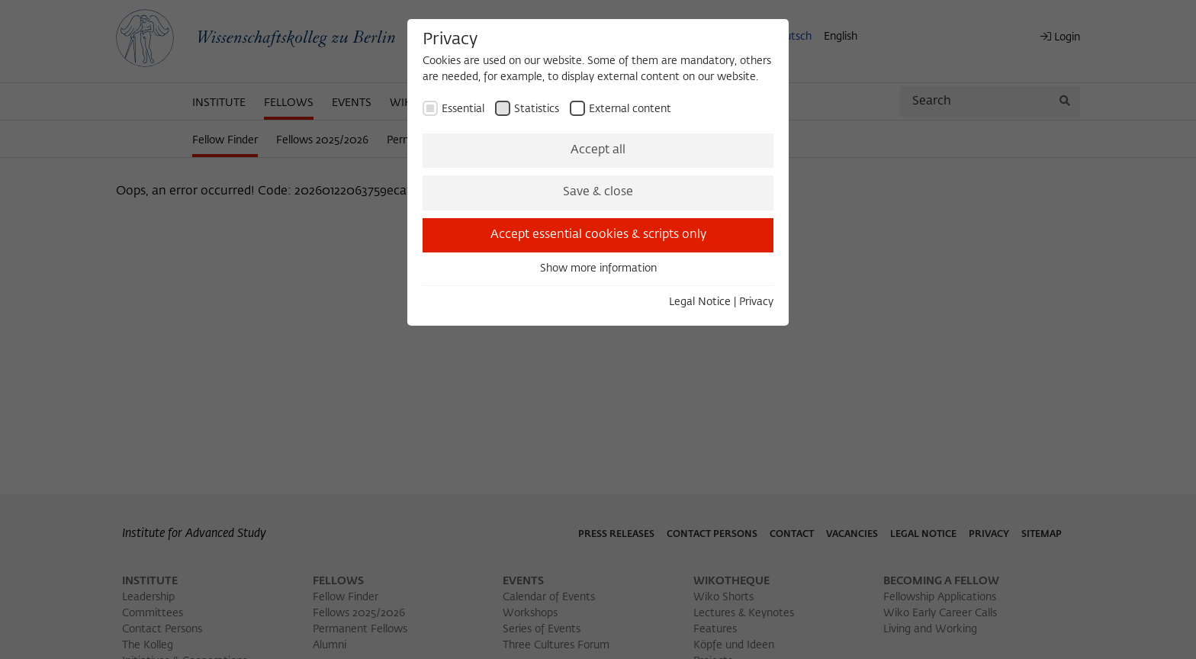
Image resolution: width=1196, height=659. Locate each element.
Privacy (756, 302)
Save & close (598, 192)
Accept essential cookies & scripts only (598, 235)
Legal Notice (700, 302)
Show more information (598, 268)
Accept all (598, 150)
